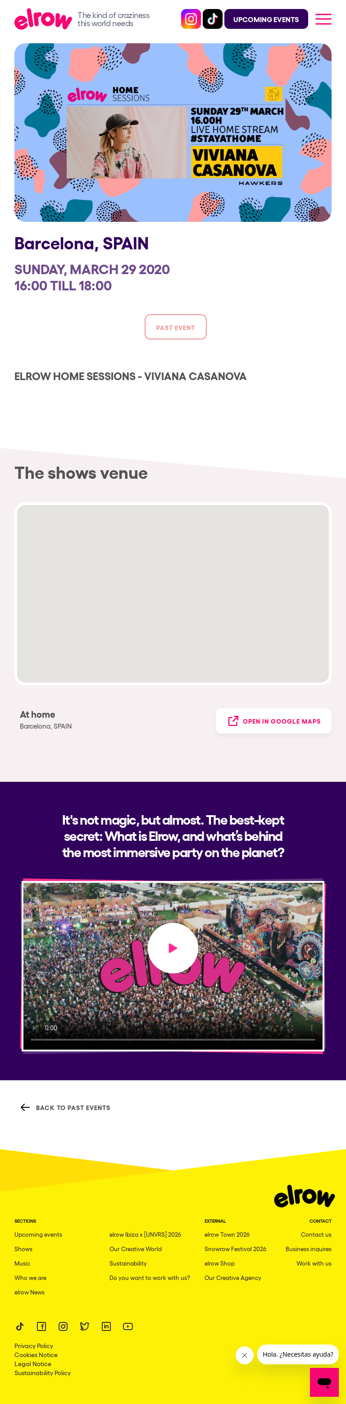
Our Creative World (135, 1248)
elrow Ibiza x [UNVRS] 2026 (145, 1234)
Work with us (314, 1263)
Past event (175, 327)
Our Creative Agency (233, 1277)
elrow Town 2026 (227, 1234)
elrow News (29, 1292)
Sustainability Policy (42, 1372)
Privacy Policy (33, 1345)
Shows (23, 1248)
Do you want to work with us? (149, 1277)
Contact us (316, 1234)
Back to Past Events (65, 1107)
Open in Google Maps (274, 721)
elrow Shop (220, 1263)
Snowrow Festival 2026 (235, 1248)
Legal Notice (32, 1363)
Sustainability (128, 1263)
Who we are (30, 1277)
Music (22, 1263)
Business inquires (309, 1248)
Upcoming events (38, 1234)
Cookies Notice (36, 1354)
